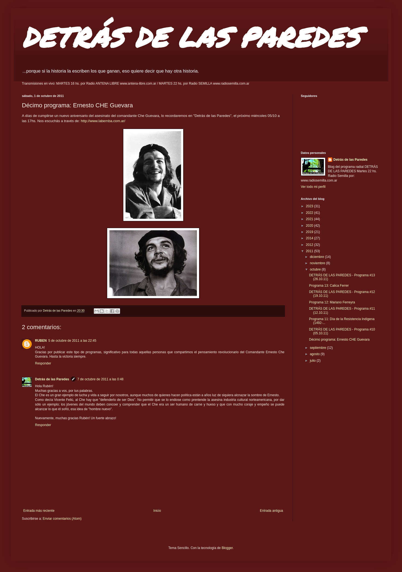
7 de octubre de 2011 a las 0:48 (100, 379)
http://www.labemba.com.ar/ (103, 121)
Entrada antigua (271, 511)
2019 (310, 232)
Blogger (227, 548)
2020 (310, 226)
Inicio (157, 511)
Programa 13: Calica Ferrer (329, 286)
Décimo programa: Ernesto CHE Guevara (339, 339)
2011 (310, 251)
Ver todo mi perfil (313, 187)
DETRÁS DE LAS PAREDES (191, 36)
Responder (43, 363)
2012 (310, 245)
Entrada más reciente (38, 511)
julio (313, 361)
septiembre (318, 348)
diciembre (317, 257)
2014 (310, 238)
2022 (310, 213)
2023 (310, 206)
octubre (316, 269)
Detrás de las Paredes (52, 379)
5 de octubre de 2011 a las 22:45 (72, 341)
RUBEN (41, 341)
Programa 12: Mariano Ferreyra (332, 302)
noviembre (318, 263)
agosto (315, 354)
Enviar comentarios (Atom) (62, 519)
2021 (310, 219)
